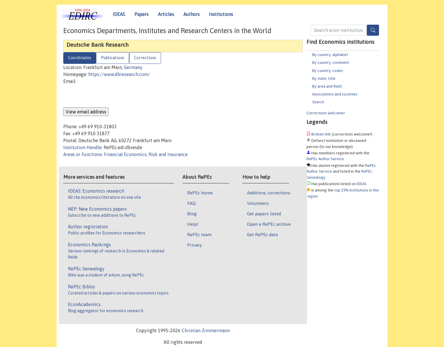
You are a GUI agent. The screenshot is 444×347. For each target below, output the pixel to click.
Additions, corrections (268, 192)
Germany (133, 67)
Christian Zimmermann (206, 330)
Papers (141, 14)
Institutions (221, 14)
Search (318, 102)
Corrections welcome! (325, 113)
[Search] (373, 30)
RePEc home (200, 192)
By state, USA (323, 78)
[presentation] (107, 96)
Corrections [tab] (145, 57)
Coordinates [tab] (79, 57)
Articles (166, 14)
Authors (191, 14)
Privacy (194, 244)
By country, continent (330, 62)
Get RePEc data (262, 234)
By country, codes (327, 70)
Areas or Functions (82, 154)
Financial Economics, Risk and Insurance (146, 154)
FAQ (191, 203)
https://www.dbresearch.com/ (119, 74)
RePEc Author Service (325, 158)
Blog (192, 213)
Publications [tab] (112, 57)
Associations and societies (335, 94)
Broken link (321, 134)
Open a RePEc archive (269, 224)
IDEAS (119, 14)
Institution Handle (82, 147)
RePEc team (199, 234)
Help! (192, 224)
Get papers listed (264, 213)
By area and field (327, 86)
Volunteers (258, 203)
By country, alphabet (330, 54)
